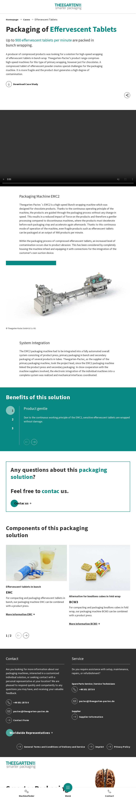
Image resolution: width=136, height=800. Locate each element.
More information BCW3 (83, 623)
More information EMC (19, 614)
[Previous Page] (27, 442)
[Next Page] (34, 442)
